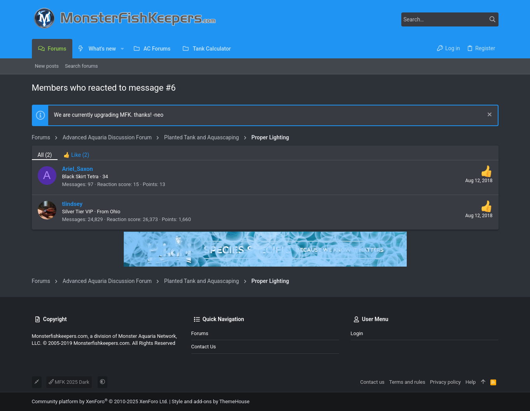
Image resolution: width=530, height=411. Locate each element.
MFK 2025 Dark (69, 382)
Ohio (115, 211)
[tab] (76, 153)
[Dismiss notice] (488, 115)
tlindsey (72, 203)
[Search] (450, 19)
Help (470, 382)
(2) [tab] (45, 155)
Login (357, 333)
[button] (122, 49)
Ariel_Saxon (77, 168)
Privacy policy (445, 382)
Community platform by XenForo (100, 401)
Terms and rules (407, 382)
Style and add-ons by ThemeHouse (211, 401)
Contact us (203, 347)
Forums (199, 333)
